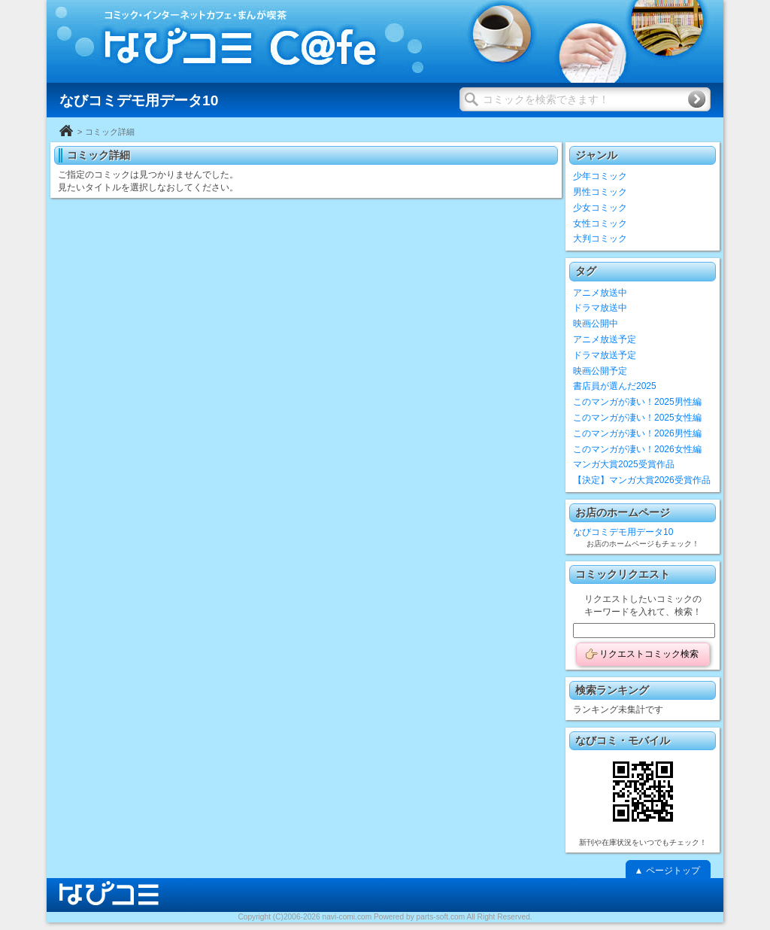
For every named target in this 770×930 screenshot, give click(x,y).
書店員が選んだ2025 (614, 386)
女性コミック (600, 223)
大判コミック (600, 238)
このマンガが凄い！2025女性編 (637, 417)
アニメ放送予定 (604, 339)
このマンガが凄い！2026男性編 (637, 433)
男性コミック (600, 192)
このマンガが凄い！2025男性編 (637, 402)
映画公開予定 (600, 371)
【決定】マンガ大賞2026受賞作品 (642, 480)
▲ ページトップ (666, 870)
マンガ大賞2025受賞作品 (624, 464)
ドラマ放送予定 (604, 355)
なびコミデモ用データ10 (623, 532)
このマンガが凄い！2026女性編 (637, 449)
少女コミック (600, 207)
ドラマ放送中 (600, 307)
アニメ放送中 (600, 292)
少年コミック (600, 176)
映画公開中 (595, 323)
